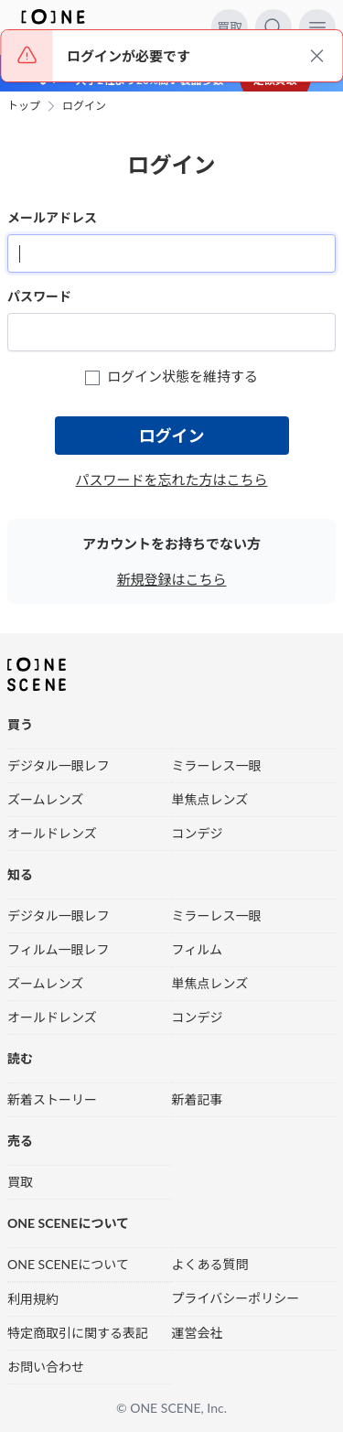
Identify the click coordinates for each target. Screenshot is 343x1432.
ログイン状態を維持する (171, 376)
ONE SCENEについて (68, 1264)
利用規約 (33, 1299)
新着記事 (197, 1099)
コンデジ (197, 833)
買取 (229, 27)
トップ (23, 106)
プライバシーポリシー (236, 1298)
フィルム (197, 949)
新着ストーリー (52, 1099)
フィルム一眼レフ (58, 949)
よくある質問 (210, 1264)
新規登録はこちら (171, 579)
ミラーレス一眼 (217, 765)
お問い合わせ (45, 1366)
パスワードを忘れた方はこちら (171, 479)
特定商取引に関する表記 (77, 1332)
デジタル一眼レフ (58, 765)
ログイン (84, 106)
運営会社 (197, 1332)
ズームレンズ (45, 799)
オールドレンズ (52, 833)
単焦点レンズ (210, 799)
